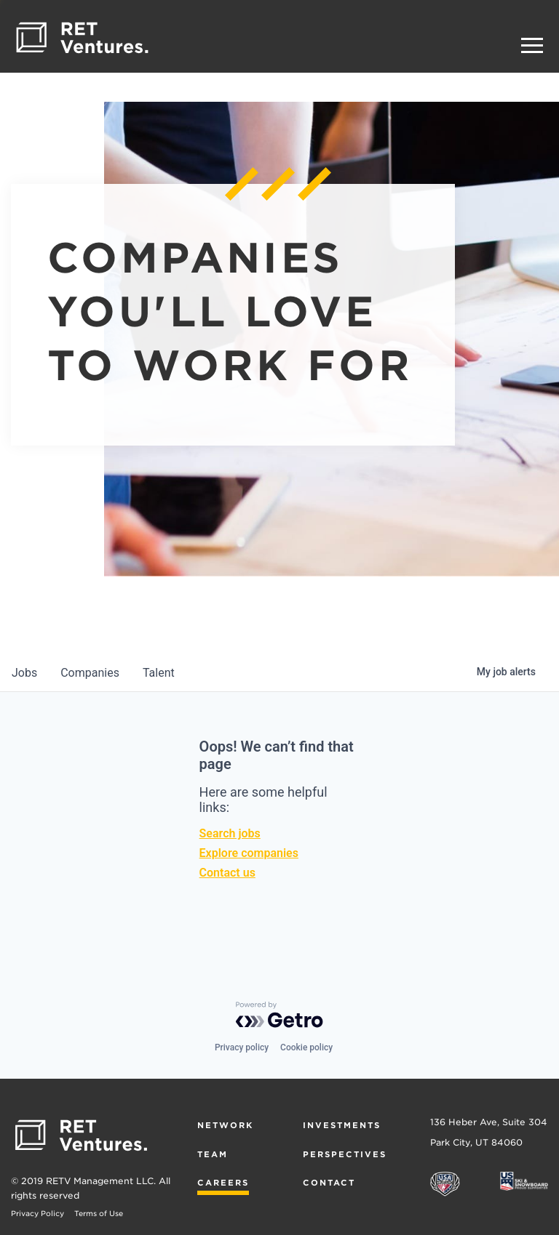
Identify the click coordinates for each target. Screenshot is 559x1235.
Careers (223, 1183)
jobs (24, 673)
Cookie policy (306, 1047)
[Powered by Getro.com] (279, 1015)
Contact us (227, 873)
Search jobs (230, 833)
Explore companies (248, 853)
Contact (329, 1183)
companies (89, 673)
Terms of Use (98, 1213)
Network (225, 1125)
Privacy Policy (37, 1213)
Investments (342, 1125)
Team (212, 1154)
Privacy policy (242, 1047)
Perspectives (344, 1154)
